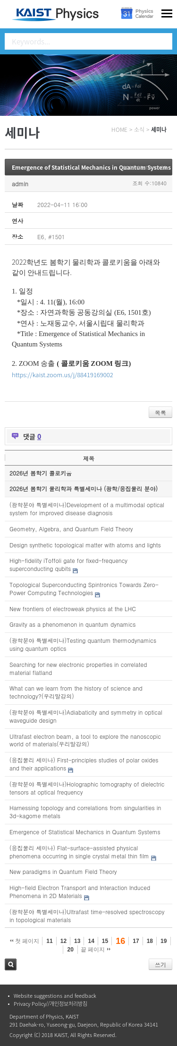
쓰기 (160, 964)
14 (91, 941)
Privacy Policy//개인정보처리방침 (50, 1004)
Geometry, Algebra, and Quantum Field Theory (71, 529)
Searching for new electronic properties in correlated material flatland (78, 668)
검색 (11, 964)
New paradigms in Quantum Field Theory (63, 871)
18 (150, 941)
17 (136, 941)
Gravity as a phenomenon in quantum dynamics (72, 624)
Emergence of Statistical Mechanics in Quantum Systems (91, 167)
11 (49, 941)
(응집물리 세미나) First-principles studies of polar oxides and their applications (83, 764)
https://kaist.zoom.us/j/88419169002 (62, 374)
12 (63, 941)
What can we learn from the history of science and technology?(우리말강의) (76, 692)
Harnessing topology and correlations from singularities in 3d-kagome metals (85, 812)
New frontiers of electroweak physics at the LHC (72, 609)
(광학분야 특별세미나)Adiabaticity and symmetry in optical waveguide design (85, 716)
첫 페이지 (25, 941)
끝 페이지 (95, 949)
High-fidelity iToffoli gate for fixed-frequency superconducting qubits (68, 564)
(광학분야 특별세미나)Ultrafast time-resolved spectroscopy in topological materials (86, 916)
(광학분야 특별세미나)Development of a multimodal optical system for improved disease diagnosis (86, 509)
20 (70, 949)
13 (77, 941)
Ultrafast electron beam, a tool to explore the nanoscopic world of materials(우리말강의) (85, 740)
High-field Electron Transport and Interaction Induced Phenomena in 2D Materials (79, 891)
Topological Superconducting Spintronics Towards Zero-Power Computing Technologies (84, 588)
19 (163, 941)
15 (105, 941)
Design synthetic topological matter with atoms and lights (85, 545)
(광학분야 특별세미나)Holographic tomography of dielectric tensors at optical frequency (86, 788)
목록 (160, 412)
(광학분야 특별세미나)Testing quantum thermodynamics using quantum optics (82, 644)
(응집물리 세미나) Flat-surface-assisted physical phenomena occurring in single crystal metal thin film (79, 852)
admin (20, 184)
